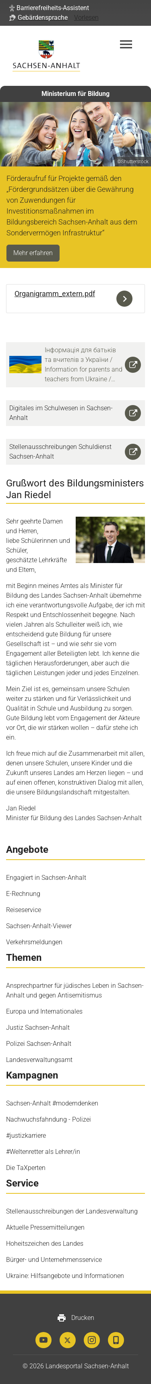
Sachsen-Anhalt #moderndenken (52, 1103)
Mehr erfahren (33, 253)
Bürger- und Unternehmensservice (54, 1259)
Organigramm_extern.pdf (54, 293)
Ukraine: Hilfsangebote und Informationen (65, 1276)
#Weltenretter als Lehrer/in (43, 1151)
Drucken (75, 1318)
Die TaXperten (26, 1168)
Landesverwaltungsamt (39, 1060)
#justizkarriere (26, 1135)
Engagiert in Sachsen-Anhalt (46, 877)
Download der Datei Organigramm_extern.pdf (126, 298)
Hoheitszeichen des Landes (44, 1243)
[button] (49, 8)
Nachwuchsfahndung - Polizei (48, 1119)
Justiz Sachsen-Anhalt (38, 1027)
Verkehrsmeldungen (34, 942)
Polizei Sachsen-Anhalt (38, 1043)
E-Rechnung (23, 894)
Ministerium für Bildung (75, 94)
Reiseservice (23, 910)
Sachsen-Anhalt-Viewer (39, 926)
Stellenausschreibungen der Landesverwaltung (72, 1211)
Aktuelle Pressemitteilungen (45, 1227)
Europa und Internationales (44, 1011)
